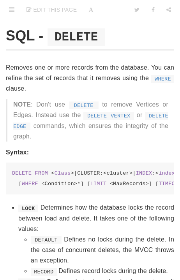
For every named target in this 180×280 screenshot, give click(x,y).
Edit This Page (51, 10)
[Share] (169, 9)
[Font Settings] (91, 9)
